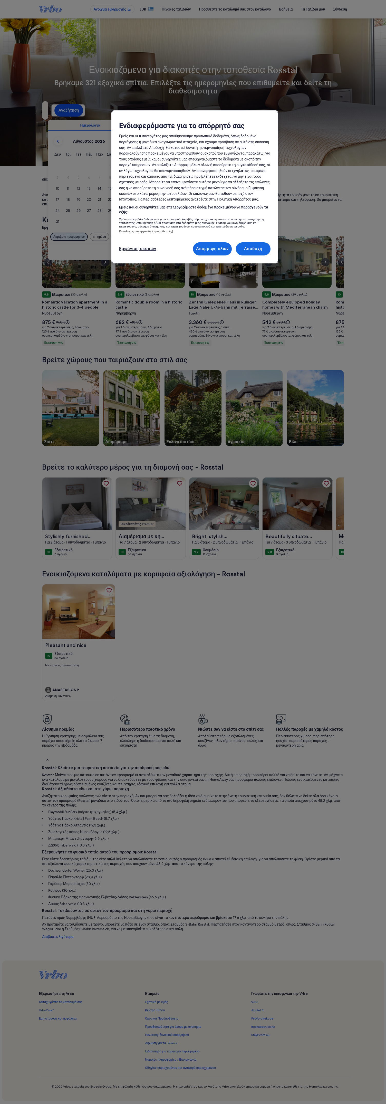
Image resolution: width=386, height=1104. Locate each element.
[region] (194, 186)
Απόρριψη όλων (212, 248)
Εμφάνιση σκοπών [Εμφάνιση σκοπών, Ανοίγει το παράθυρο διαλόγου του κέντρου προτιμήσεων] (137, 248)
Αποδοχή (253, 248)
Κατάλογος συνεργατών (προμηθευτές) (146, 231)
